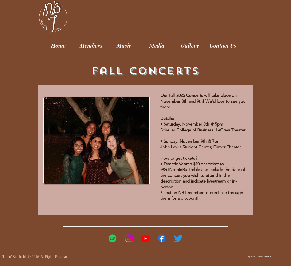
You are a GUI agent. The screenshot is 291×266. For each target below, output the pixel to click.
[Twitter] (178, 238)
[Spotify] (112, 238)
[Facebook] (162, 238)
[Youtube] (145, 238)
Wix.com (268, 256)
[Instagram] (129, 238)
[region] (145, 150)
